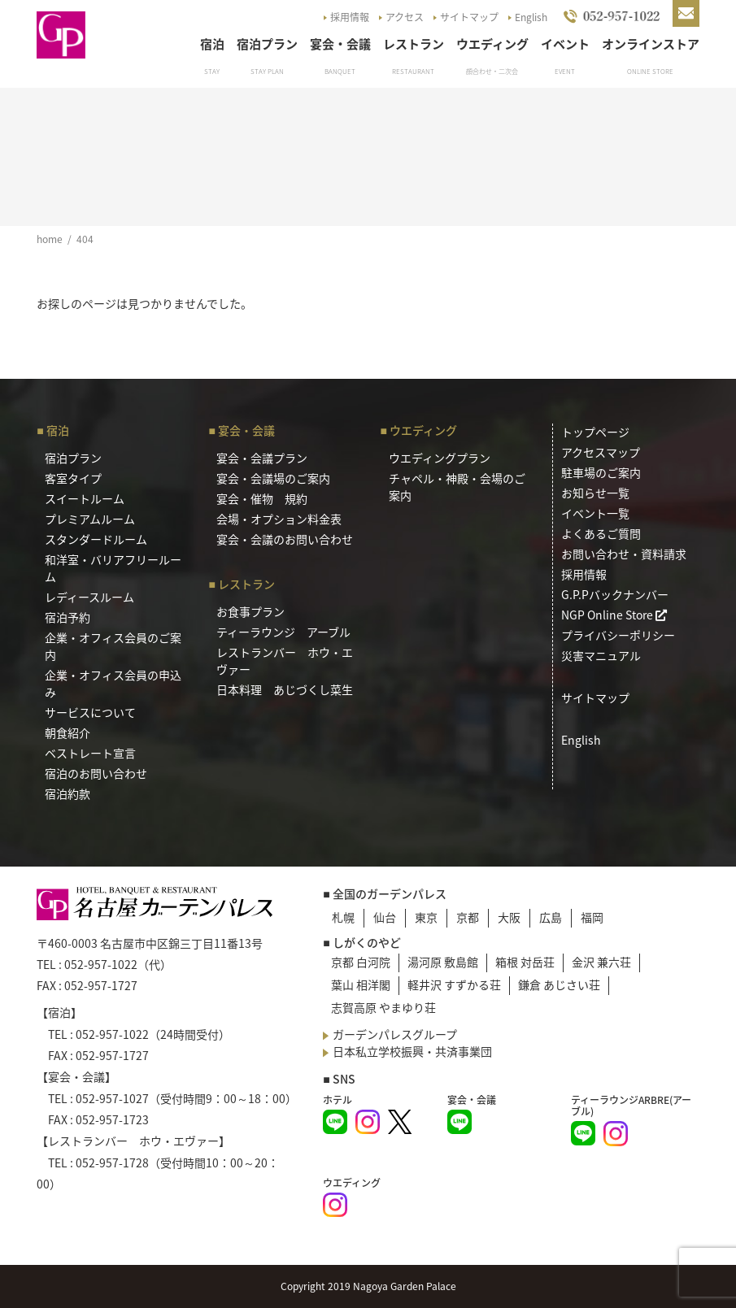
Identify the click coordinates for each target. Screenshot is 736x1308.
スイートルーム (84, 498)
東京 (426, 917)
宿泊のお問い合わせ (96, 773)
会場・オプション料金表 (279, 519)
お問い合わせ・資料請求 (623, 553)
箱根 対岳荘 (525, 962)
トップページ (595, 432)
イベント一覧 (595, 513)
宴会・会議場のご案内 (273, 478)
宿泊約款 (67, 793)
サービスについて (90, 712)
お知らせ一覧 (595, 493)
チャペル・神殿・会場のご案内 (457, 486)
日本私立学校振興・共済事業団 (412, 1051)
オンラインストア (650, 44)
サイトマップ (469, 17)
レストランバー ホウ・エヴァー (284, 660)
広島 (550, 917)
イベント (565, 44)
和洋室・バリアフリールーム (113, 567)
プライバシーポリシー (618, 635)
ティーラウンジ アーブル (283, 632)
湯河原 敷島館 (442, 962)
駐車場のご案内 (601, 472)
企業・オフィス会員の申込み (113, 683)
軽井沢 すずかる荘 (454, 984)
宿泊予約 (67, 617)
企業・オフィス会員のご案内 (113, 646)
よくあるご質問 (601, 533)
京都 (467, 917)
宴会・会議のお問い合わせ (284, 539)
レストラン (413, 44)
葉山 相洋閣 (360, 984)
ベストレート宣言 (90, 753)
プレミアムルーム (90, 519)
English (531, 17)
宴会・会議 (340, 44)
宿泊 (212, 44)
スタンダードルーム (96, 539)
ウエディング (492, 44)
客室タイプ (73, 478)
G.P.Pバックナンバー (614, 594)
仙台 (384, 917)
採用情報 (349, 17)
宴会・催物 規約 (261, 498)
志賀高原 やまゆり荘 (383, 1007)
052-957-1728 (112, 1162)
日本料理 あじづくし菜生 (284, 689)
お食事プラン (250, 611)
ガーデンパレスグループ (395, 1034)
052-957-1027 (112, 1098)
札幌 (343, 917)
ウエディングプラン (439, 458)
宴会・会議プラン (261, 458)
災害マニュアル (601, 655)
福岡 (592, 917)
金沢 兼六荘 (601, 962)
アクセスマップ (600, 452)
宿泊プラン (267, 44)
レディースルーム (89, 597)
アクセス (404, 17)
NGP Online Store (614, 614)
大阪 (509, 917)
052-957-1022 (100, 964)
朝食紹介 (67, 732)
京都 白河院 (360, 962)
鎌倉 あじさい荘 (559, 984)
